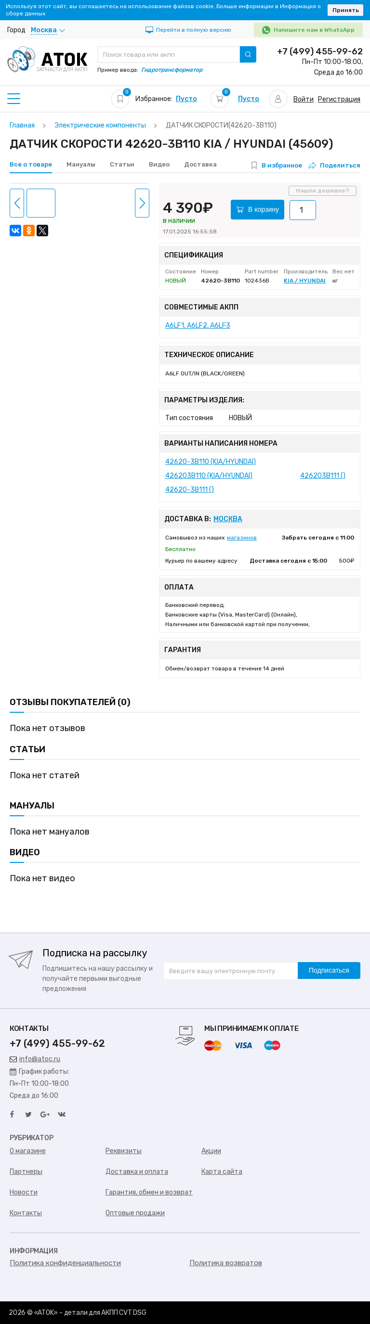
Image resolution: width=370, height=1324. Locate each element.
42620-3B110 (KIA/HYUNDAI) (210, 462)
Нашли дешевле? (322, 190)
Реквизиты (124, 1151)
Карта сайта (221, 1172)
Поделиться (334, 165)
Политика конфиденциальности (65, 1263)
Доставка (200, 164)
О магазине (28, 1151)
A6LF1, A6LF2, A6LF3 (197, 325)
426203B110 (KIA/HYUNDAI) (208, 476)
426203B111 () (322, 476)
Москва (227, 519)
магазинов (242, 537)
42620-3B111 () (189, 490)
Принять (345, 10)
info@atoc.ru (35, 1059)
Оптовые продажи (135, 1213)
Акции (211, 1151)
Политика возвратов (225, 1263)
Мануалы (80, 164)
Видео (159, 164)
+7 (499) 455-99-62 (320, 51)
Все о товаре (31, 164)
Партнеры (26, 1172)
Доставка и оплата (137, 1172)
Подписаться (329, 970)
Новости (24, 1192)
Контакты (26, 1213)
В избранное (282, 165)
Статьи (122, 164)
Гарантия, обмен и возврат (149, 1192)
